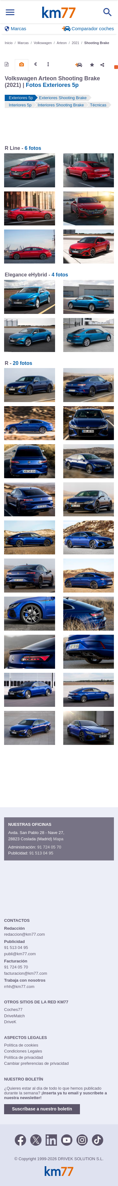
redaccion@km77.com (24, 934)
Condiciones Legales (23, 1051)
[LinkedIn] (51, 1139)
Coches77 (13, 1009)
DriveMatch (14, 1015)
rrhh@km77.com (19, 986)
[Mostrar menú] (10, 12)
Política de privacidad (23, 1057)
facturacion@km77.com (25, 973)
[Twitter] (36, 1139)
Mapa (58, 839)
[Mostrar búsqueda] (107, 12)
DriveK (10, 1021)
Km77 (58, 12)
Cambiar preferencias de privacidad (36, 1063)
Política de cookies (21, 1045)
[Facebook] (20, 1139)
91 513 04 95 (41, 853)
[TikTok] (97, 1139)
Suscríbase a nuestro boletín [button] (42, 1108)
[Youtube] (66, 1139)
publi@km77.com (20, 953)
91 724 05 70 (49, 847)
